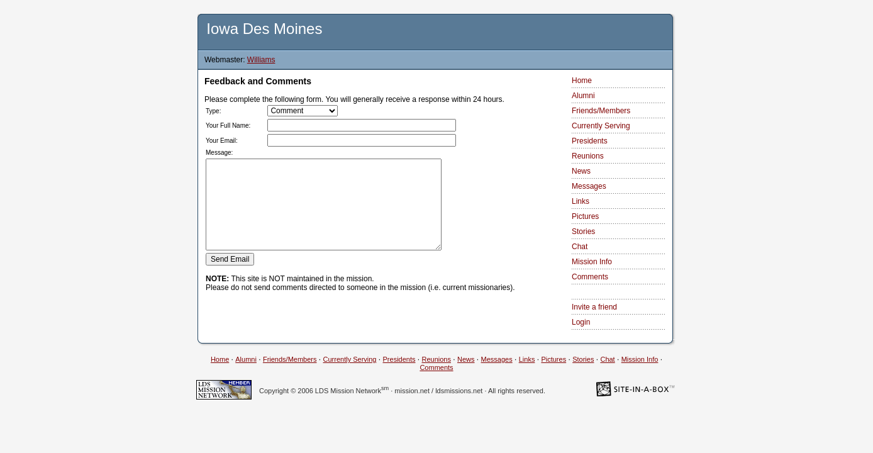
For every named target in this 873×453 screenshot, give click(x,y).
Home (582, 80)
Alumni (583, 95)
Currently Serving (601, 125)
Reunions (588, 156)
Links (580, 201)
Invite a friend (594, 307)
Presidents (590, 141)
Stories (583, 231)
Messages (589, 186)
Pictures (585, 216)
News (581, 171)
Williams (261, 59)
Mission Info (592, 261)
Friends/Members (601, 110)
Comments (590, 276)
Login (581, 322)
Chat (579, 246)
